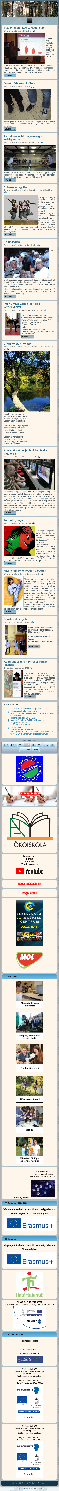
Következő (25, 750)
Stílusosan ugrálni (15, 187)
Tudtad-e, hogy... (14, 520)
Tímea (36, 1176)
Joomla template (22, 1488)
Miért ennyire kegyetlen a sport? (25, 570)
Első (6, 745)
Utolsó (35, 750)
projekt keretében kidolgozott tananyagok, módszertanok (29, 1303)
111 (20, 745)
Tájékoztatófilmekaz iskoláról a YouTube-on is (29, 866)
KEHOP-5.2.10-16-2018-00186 (29, 1440)
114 (39, 745)
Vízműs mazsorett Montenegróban (26, 709)
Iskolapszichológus (29, 883)
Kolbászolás (12, 241)
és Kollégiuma (29, 1374)
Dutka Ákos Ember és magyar (24, 711)
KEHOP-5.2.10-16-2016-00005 (29, 1383)
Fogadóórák (30, 893)
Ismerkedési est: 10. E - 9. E (23, 718)
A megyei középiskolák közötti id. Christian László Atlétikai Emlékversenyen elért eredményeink (32, 732)
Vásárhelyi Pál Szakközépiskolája (29, 1371)
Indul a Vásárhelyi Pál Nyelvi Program (27, 720)
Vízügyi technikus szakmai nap (24, 27)
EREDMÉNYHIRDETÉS (21, 725)
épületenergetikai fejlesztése (29, 1376)
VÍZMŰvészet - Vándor (18, 344)
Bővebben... (10, 75)
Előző (13, 745)
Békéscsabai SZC (29, 1369)
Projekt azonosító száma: (30, 1380)
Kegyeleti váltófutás (19, 722)
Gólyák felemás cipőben (19, 83)
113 (33, 745)
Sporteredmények (15, 619)
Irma (44, 1176)
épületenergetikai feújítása (29, 1433)
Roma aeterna (17, 727)
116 (52, 745)
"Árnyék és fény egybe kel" (22, 729)
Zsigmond (42, 1174)
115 (46, 745)
